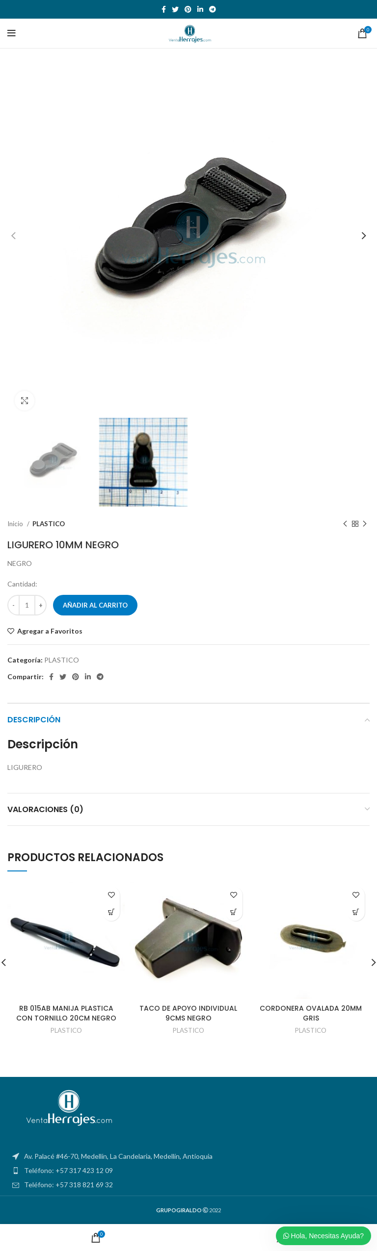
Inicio (16, 524)
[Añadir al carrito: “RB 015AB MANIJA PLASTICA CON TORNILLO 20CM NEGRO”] (111, 912)
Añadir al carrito (95, 605)
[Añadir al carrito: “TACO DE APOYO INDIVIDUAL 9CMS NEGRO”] (233, 912)
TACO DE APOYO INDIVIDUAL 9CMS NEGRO (188, 1013)
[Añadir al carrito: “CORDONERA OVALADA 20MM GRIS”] (356, 912)
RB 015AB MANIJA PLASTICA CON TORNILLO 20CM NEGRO (66, 1013)
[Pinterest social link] (188, 9)
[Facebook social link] (164, 9)
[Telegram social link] (212, 9)
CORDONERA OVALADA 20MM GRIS (311, 1013)
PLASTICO (48, 524)
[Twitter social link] (175, 9)
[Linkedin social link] (200, 9)
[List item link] (188, 1170)
